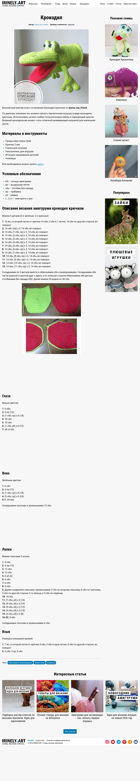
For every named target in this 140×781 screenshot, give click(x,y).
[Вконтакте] (136, 777)
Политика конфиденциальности (58, 776)
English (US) (40, 776)
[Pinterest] (124, 777)
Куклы (65, 4)
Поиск (102, 4)
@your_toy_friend (41, 25)
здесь (40, 199)
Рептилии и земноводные (20, 698)
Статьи (118, 4)
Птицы (57, 4)
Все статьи (70, 767)
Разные (74, 4)
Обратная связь (130, 4)
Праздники (85, 4)
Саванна (51, 698)
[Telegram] (119, 777)
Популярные (47, 4)
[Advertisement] (51, 145)
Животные (34, 4)
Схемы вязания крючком (13, 4)
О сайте (110, 4)
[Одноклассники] (130, 777)
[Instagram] (107, 777)
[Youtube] (113, 777)
